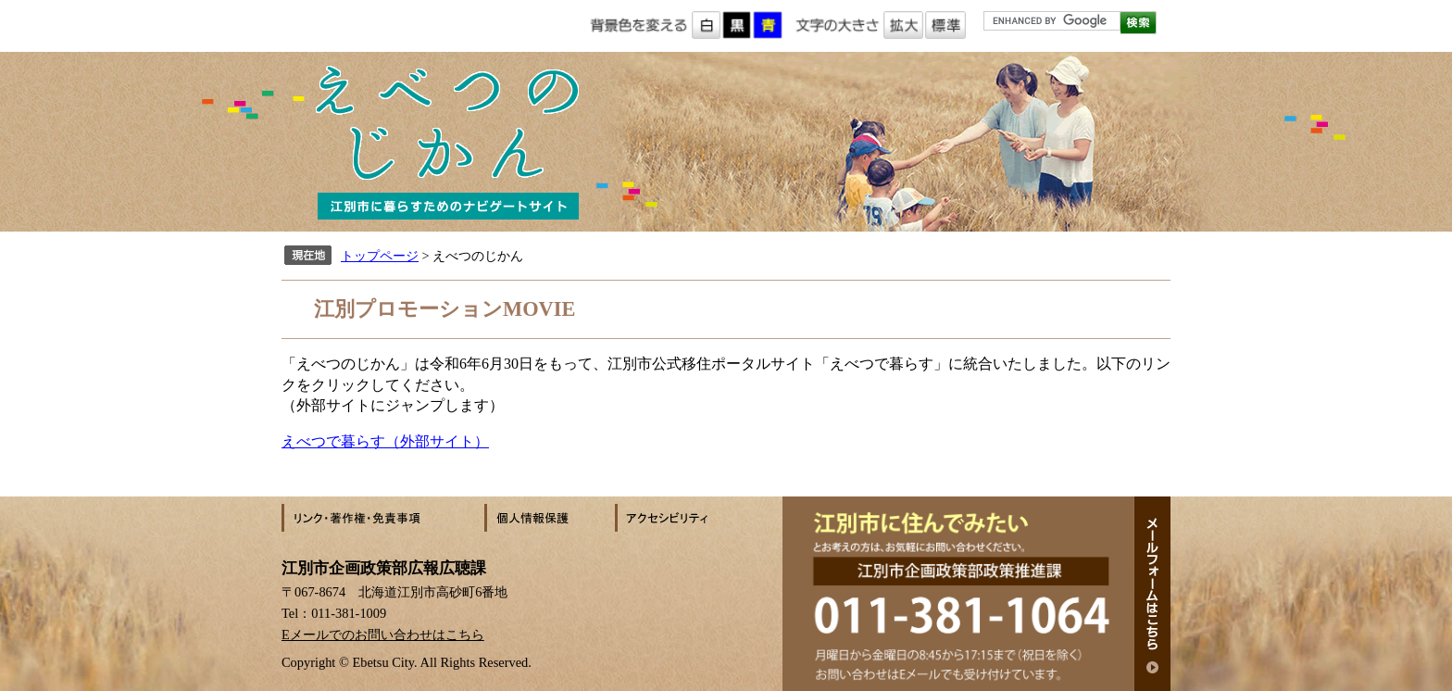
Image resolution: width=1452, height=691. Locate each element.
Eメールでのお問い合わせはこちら (383, 634)
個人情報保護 (549, 518)
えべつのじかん (726, 142)
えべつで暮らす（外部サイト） (385, 441)
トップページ (380, 255)
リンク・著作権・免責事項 (383, 518)
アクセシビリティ (680, 518)
